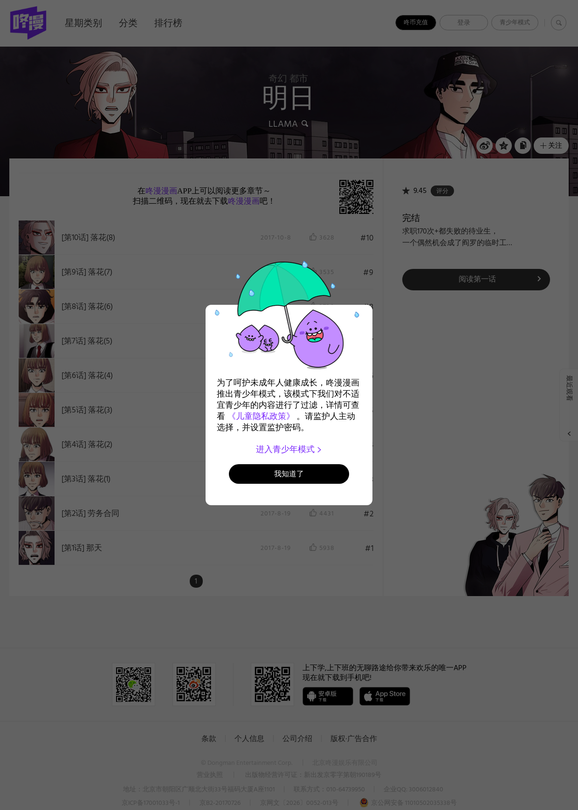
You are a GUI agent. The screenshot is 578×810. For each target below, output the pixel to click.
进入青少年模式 (289, 449)
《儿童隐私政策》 (261, 416)
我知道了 (289, 474)
